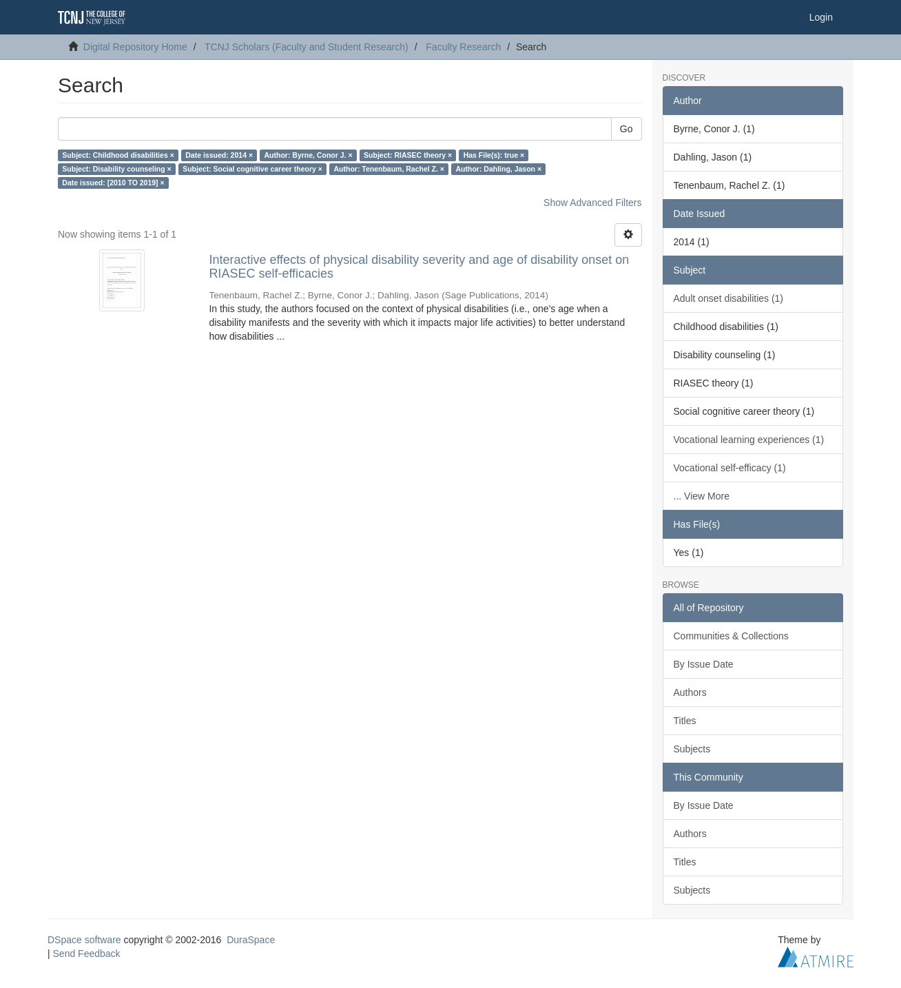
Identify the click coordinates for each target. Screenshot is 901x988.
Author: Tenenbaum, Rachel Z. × (388, 169)
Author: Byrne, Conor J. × (309, 155)
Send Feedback (87, 953)
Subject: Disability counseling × (116, 169)
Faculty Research (463, 46)
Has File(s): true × (494, 155)
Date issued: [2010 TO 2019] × (113, 182)
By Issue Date (704, 664)
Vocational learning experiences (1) (749, 439)
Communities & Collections (731, 635)
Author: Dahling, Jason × (498, 169)
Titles (685, 720)
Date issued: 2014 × (219, 155)
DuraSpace (251, 939)
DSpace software (84, 939)
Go (626, 128)
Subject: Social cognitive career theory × (252, 169)
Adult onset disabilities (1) (729, 298)
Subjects (692, 748)
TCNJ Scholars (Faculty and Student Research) (306, 46)
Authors (690, 692)
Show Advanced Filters (592, 202)
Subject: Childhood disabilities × (118, 155)
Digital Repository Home (135, 46)
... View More (701, 496)
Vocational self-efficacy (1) (730, 467)
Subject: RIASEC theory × (408, 155)
